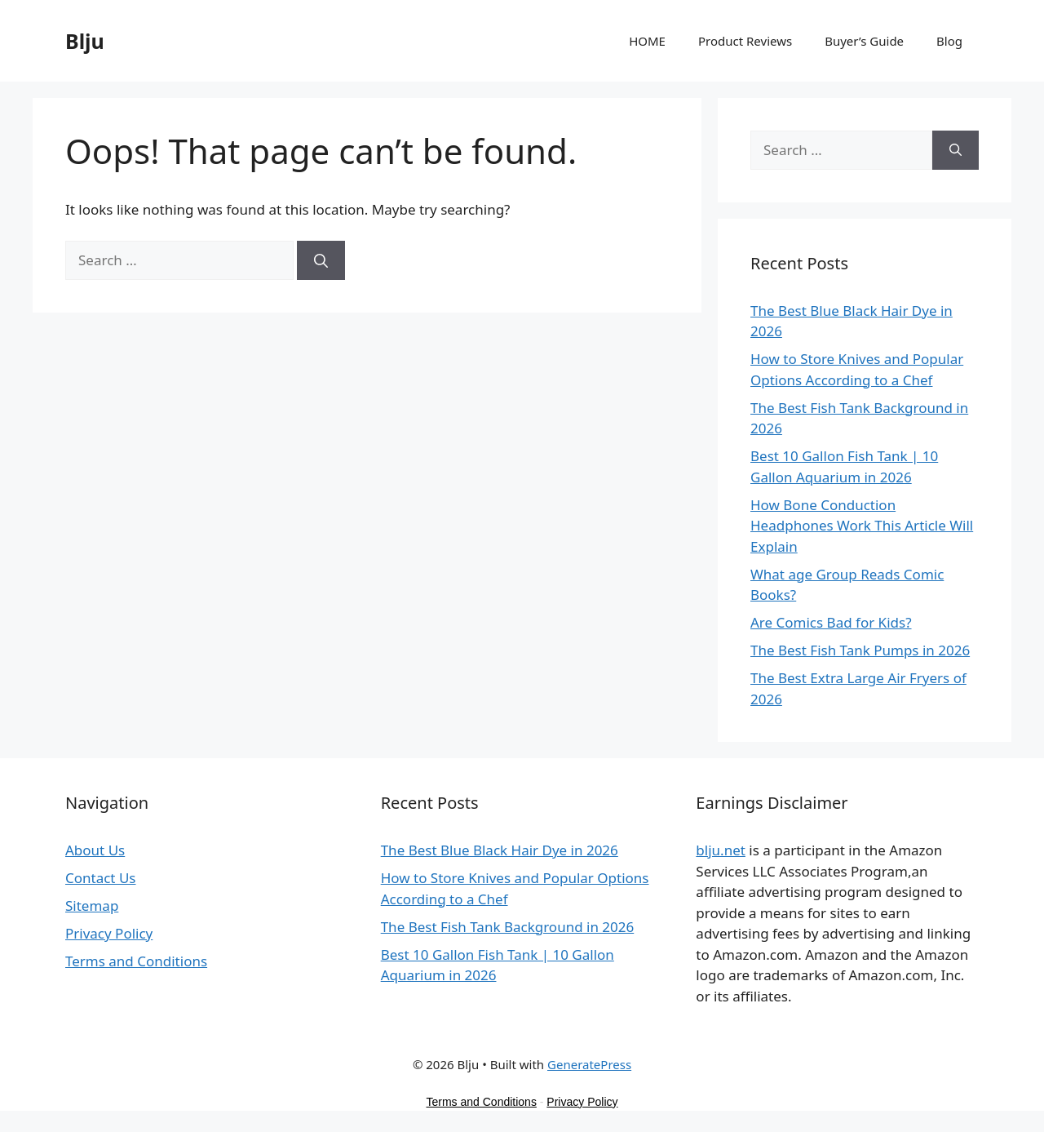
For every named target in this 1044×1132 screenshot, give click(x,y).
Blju (84, 41)
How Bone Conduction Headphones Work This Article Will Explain (861, 525)
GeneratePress (589, 1064)
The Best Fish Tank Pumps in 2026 (860, 650)
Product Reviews (745, 41)
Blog (949, 41)
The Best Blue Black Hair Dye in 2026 (499, 850)
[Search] (321, 260)
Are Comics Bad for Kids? (831, 622)
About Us (95, 850)
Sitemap (91, 905)
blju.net (720, 850)
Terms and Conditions (136, 961)
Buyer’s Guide (864, 41)
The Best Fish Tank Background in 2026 (508, 926)
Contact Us (100, 877)
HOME (647, 41)
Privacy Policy (109, 933)
